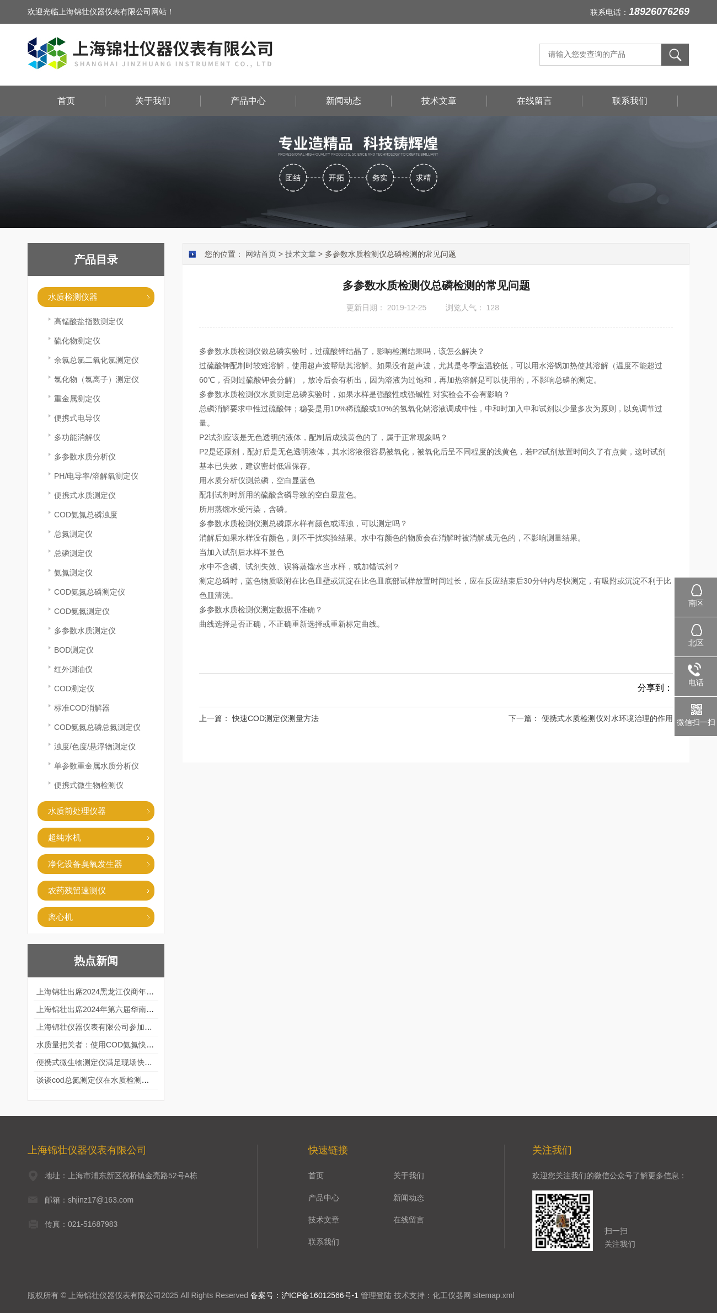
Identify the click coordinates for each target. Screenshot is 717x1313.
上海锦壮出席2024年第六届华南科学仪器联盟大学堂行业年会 (141, 1009)
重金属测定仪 (77, 398)
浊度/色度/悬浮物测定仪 (95, 746)
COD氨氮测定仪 (82, 611)
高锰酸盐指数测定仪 (89, 321)
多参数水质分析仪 (85, 456)
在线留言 (534, 100)
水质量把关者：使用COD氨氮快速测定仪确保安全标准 (129, 1044)
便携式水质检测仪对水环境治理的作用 (607, 718)
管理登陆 (376, 1295)
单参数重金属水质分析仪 (96, 765)
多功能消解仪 (77, 437)
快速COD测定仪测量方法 (275, 718)
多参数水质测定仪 (85, 630)
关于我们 (152, 100)
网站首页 (260, 254)
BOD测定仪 (74, 649)
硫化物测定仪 (77, 340)
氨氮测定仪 (73, 572)
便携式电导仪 (77, 418)
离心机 (60, 917)
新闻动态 (343, 100)
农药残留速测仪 (77, 890)
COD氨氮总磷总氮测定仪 (97, 727)
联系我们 (630, 100)
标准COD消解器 (82, 707)
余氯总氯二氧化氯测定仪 (96, 360)
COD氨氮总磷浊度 (85, 514)
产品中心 (248, 100)
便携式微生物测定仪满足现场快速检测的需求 (113, 1062)
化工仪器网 (451, 1295)
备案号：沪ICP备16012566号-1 (304, 1295)
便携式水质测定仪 (85, 495)
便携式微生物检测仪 (89, 785)
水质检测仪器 (73, 296)
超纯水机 (64, 837)
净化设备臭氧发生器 (85, 864)
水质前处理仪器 (77, 811)
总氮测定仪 (73, 534)
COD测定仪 (74, 688)
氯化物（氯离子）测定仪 (96, 379)
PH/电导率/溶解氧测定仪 (96, 476)
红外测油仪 (73, 669)
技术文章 (439, 100)
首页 (66, 100)
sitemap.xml (494, 1295)
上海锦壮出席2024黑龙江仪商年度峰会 (102, 991)
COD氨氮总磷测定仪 (89, 591)
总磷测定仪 (73, 553)
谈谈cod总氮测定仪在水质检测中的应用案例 (112, 1080)
